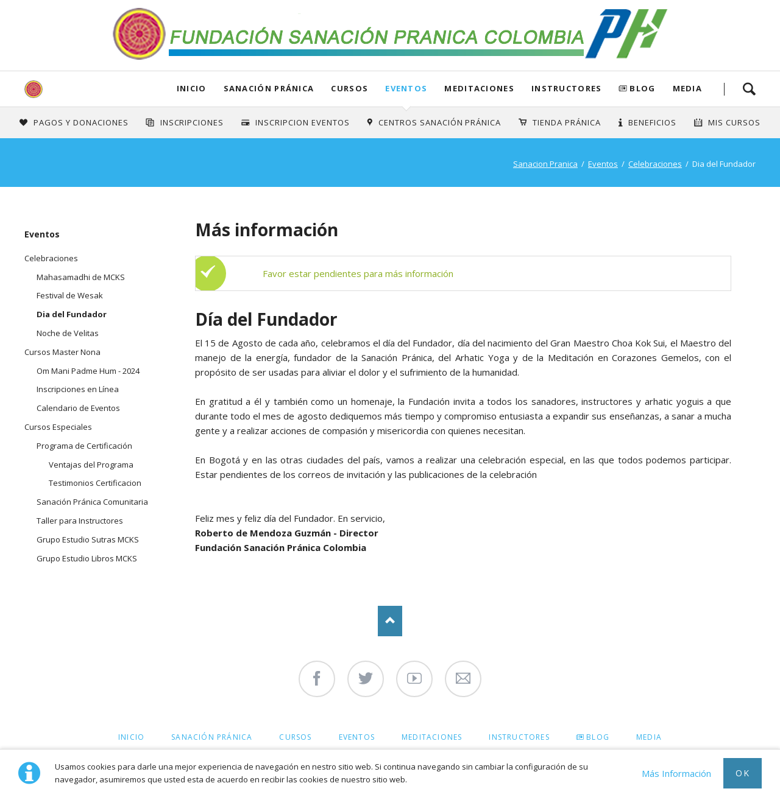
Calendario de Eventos (78, 407)
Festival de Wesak (70, 295)
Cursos (349, 88)
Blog (642, 88)
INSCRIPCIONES (192, 122)
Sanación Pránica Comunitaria (92, 501)
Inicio (192, 88)
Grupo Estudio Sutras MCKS (88, 539)
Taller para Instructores (80, 520)
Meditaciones (479, 88)
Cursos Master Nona (62, 351)
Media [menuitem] (649, 737)
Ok (743, 773)
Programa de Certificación (84, 445)
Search (749, 89)
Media (688, 88)
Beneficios (652, 122)
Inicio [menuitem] (131, 737)
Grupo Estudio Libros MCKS (87, 558)
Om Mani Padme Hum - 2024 (88, 370)
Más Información (676, 773)
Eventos (406, 88)
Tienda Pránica (567, 122)
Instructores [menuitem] (519, 737)
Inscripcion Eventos (302, 122)
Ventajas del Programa (91, 464)
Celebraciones (655, 163)
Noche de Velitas (68, 333)
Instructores (566, 88)
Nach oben (390, 621)
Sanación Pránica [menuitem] (211, 737)
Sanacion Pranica (545, 163)
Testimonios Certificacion (95, 482)
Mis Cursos (734, 122)
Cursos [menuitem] (295, 737)
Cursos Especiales (58, 426)
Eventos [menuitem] (357, 737)
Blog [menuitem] (597, 737)
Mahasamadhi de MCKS (81, 277)
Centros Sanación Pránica (439, 122)
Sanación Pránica (269, 88)
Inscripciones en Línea (78, 389)
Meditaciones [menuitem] (432, 737)
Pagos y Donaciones (81, 122)
